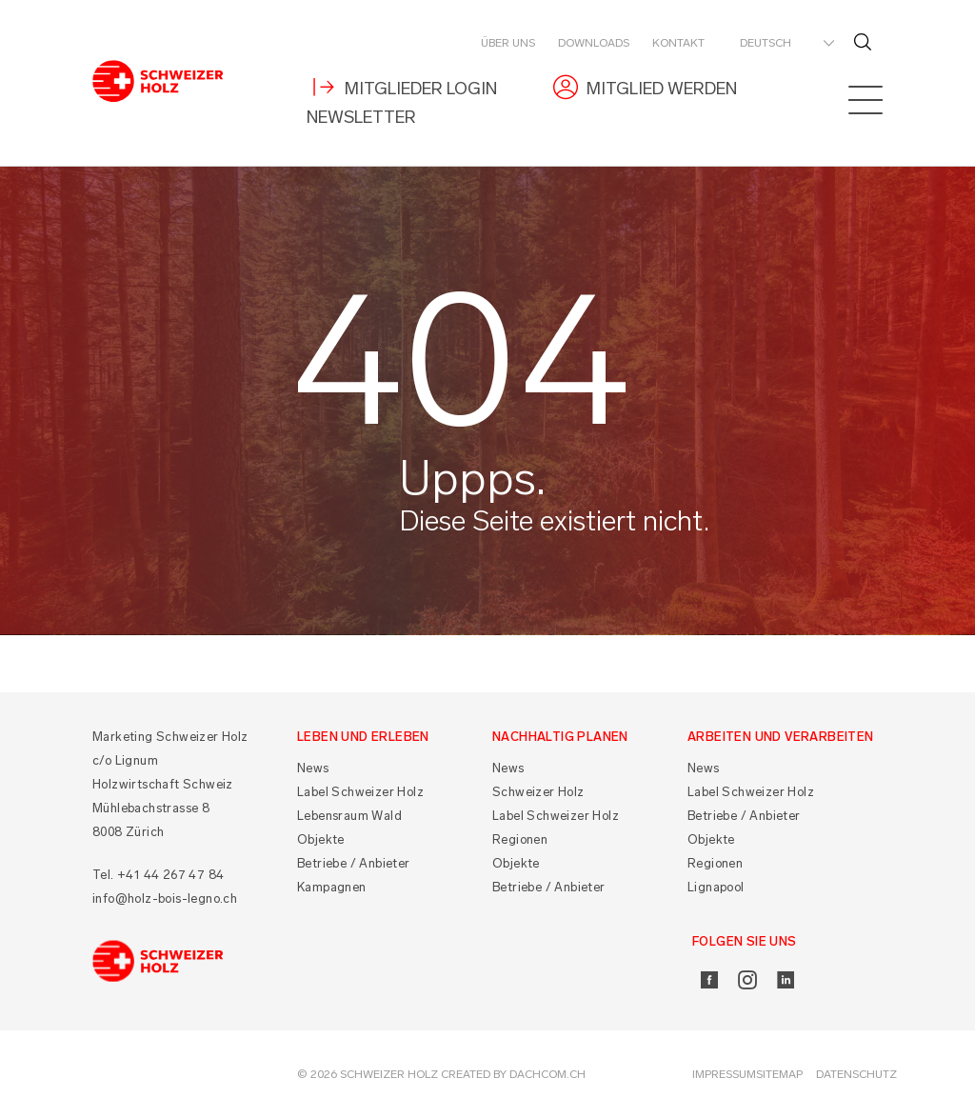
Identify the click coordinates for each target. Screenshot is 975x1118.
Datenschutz (856, 1074)
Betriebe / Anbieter (353, 863)
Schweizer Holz (538, 792)
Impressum (724, 1074)
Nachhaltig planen (560, 736)
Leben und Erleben (363, 736)
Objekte (321, 839)
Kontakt (678, 43)
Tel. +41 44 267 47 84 (158, 875)
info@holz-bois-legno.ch (164, 898)
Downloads (593, 43)
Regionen (519, 839)
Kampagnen (332, 887)
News (313, 768)
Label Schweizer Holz (360, 792)
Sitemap (779, 1074)
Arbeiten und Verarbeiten (780, 736)
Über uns (508, 43)
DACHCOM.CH (547, 1074)
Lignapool (716, 887)
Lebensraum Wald (349, 816)
